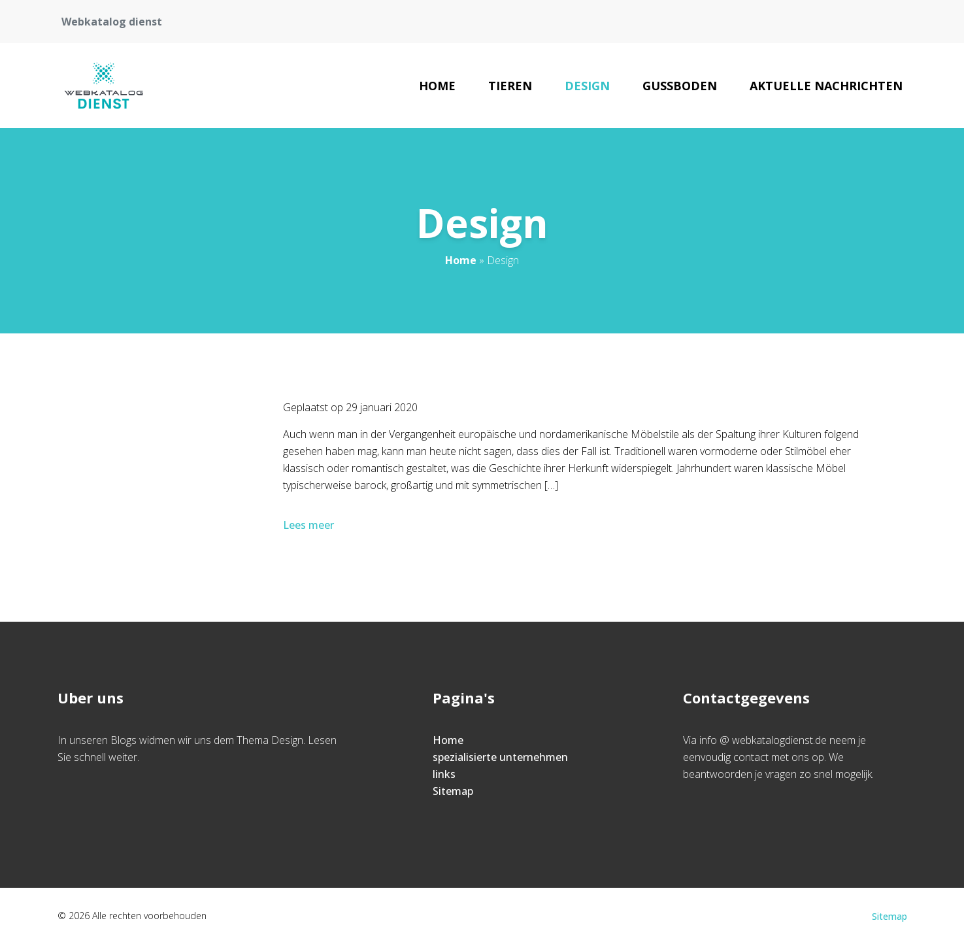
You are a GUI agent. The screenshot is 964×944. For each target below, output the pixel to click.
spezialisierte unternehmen (500, 757)
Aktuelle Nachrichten (826, 85)
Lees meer (310, 525)
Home (437, 85)
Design (587, 85)
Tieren (510, 85)
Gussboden (679, 85)
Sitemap (453, 791)
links (444, 774)
